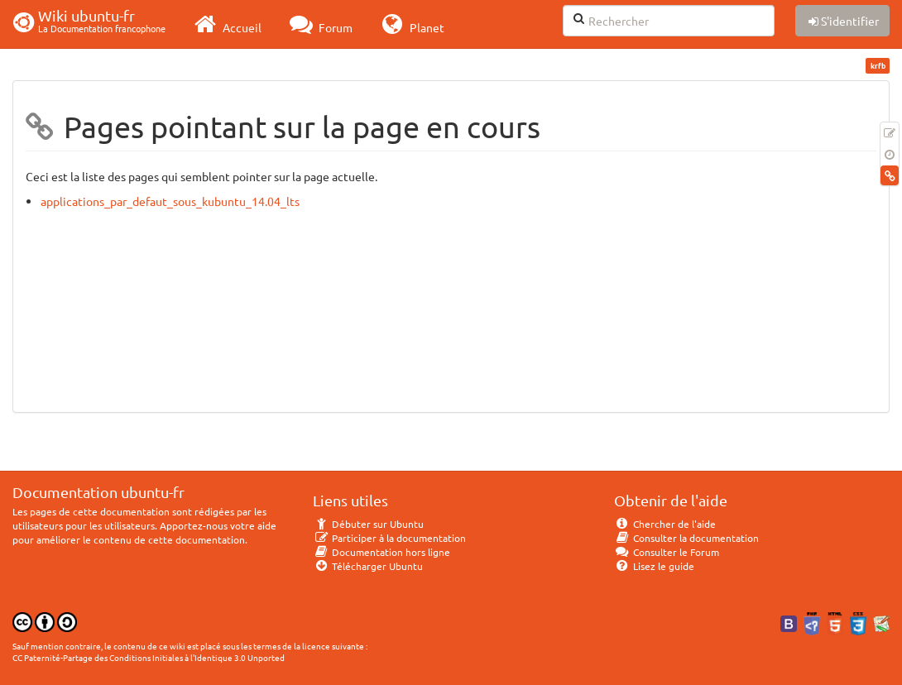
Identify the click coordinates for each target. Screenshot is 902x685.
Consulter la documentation (686, 537)
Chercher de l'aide (665, 523)
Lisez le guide (654, 565)
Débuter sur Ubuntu (368, 523)
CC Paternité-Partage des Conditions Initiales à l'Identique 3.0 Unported (148, 657)
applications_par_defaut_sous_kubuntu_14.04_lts (170, 201)
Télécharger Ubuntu (368, 565)
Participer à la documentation (389, 537)
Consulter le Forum (666, 551)
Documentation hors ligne (381, 551)
